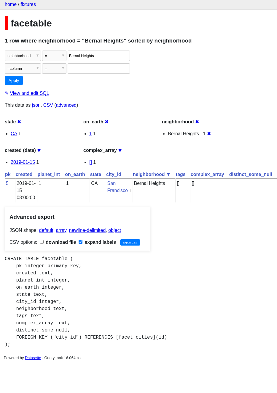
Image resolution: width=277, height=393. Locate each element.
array (61, 230)
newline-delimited (87, 230)
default (46, 230)
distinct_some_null (250, 174)
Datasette (33, 358)
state (95, 174)
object (114, 230)
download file (58, 242)
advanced (66, 105)
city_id (113, 174)
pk (8, 174)
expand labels (97, 242)
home (11, 4)
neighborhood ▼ (152, 174)
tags (181, 174)
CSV (48, 105)
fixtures (28, 4)
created (24, 174)
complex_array (207, 174)
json (36, 105)
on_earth (75, 174)
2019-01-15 (23, 162)
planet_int (49, 174)
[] (90, 162)
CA (14, 133)
